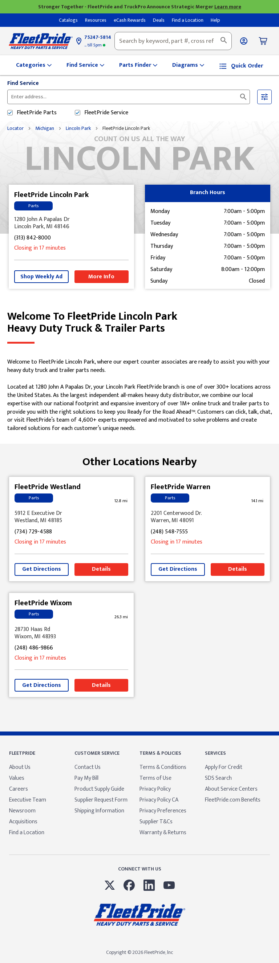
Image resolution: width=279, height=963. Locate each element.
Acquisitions (23, 822)
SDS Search (218, 778)
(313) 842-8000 (32, 238)
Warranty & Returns (163, 832)
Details (101, 569)
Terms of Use (155, 778)
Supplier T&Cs (156, 822)
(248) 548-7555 (169, 532)
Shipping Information (99, 811)
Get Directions (41, 569)
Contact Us (87, 767)
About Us (20, 767)
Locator (15, 128)
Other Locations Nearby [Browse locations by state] (139, 459)
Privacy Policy (155, 789)
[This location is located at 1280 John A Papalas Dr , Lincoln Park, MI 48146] (71, 223)
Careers (18, 789)
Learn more (227, 7)
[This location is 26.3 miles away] (121, 617)
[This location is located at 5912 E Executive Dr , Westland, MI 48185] (71, 517)
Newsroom (22, 811)
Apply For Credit (223, 767)
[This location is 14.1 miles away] (257, 501)
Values (16, 778)
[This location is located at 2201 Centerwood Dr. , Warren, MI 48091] (207, 517)
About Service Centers (231, 789)
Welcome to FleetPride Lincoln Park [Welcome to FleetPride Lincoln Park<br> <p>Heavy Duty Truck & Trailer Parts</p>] (139, 323)
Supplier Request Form (101, 800)
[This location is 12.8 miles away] (121, 501)
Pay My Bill (86, 778)
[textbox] (173, 41)
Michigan (44, 128)
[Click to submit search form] (243, 97)
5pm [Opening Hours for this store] (94, 45)
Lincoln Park (78, 128)
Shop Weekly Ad (41, 277)
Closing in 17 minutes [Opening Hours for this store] (40, 248)
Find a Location (26, 832)
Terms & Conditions (163, 767)
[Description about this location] (139, 395)
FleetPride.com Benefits (232, 800)
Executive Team (27, 800)
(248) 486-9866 (34, 648)
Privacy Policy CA (159, 800)
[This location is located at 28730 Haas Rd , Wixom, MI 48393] (71, 633)
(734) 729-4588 (33, 532)
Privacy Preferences (163, 811)
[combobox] (173, 41)
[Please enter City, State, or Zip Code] (99, 97)
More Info (101, 277)
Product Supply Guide (99, 789)
